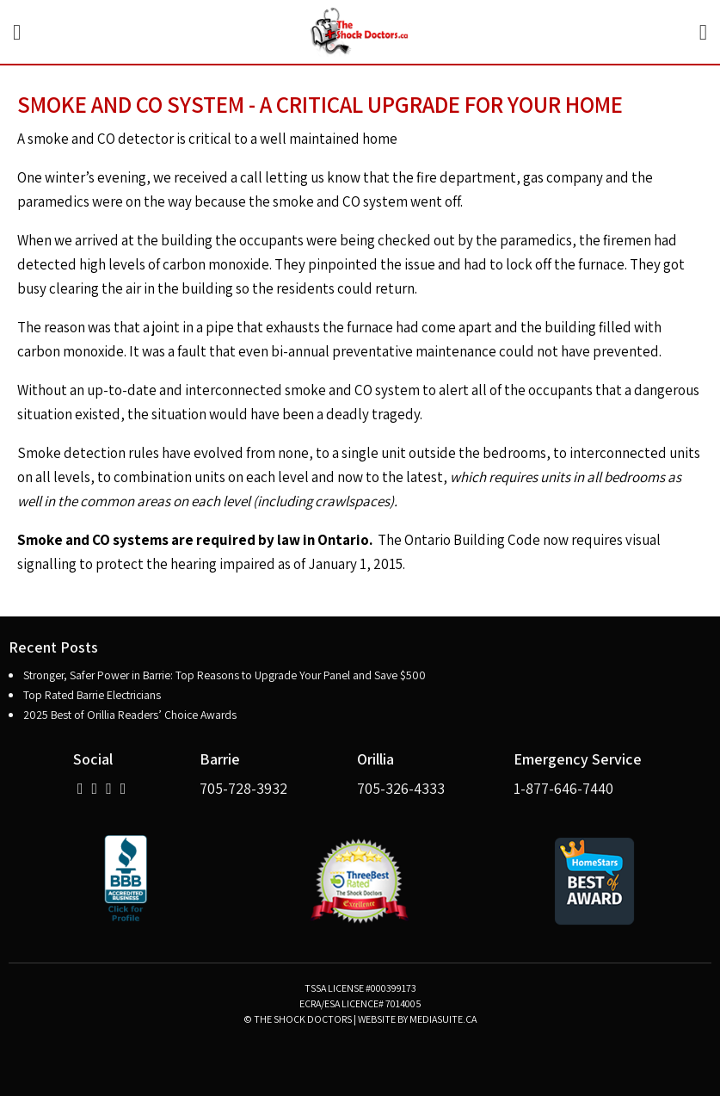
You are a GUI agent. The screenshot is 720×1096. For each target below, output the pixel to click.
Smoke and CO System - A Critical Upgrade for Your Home (320, 104)
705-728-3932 (243, 788)
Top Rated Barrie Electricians (92, 695)
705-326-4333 (401, 788)
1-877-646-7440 (563, 788)
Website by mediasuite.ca (417, 1018)
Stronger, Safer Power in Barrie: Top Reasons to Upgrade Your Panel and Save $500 (224, 675)
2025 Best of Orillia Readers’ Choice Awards (130, 714)
